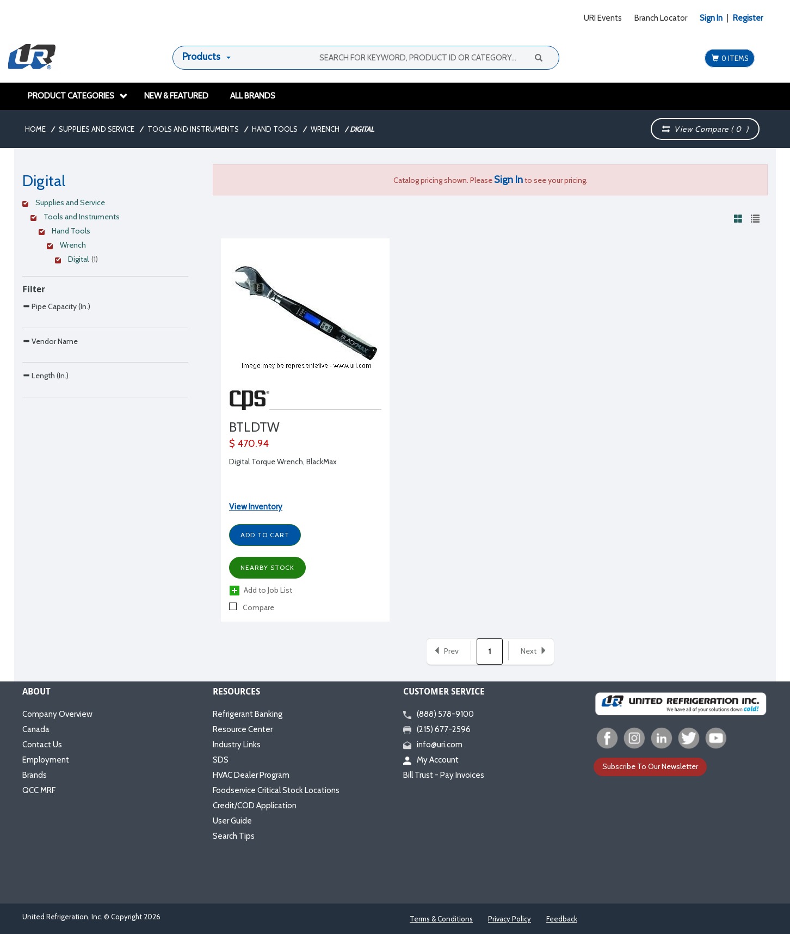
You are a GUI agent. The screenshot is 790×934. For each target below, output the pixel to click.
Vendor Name (50, 363)
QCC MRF (38, 790)
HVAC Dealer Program (251, 775)
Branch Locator (660, 18)
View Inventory (255, 507)
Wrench (325, 129)
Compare (251, 607)
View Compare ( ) (705, 129)
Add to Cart (264, 535)
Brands (34, 775)
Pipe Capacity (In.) (56, 306)
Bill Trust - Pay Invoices (443, 775)
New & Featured (176, 96)
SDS (221, 760)
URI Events (603, 18)
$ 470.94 (249, 444)
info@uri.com (432, 744)
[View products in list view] (755, 218)
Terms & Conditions (441, 918)
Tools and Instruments (193, 129)
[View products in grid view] (738, 218)
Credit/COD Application (255, 805)
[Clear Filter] (103, 204)
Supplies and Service (96, 129)
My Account (431, 760)
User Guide (232, 821)
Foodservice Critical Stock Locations (276, 790)
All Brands (252, 96)
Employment (45, 760)
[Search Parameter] (105, 330)
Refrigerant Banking (247, 714)
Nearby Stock (267, 567)
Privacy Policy (509, 918)
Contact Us (42, 744)
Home (35, 129)
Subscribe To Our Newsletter (650, 766)
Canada (36, 729)
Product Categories (78, 96)
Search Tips (234, 836)
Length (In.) (45, 421)
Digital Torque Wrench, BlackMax (283, 461)
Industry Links (237, 744)
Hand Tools (275, 129)
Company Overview (57, 714)
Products (201, 57)
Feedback (561, 918)
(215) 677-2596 (437, 729)
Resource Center (243, 729)
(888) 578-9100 (438, 714)
